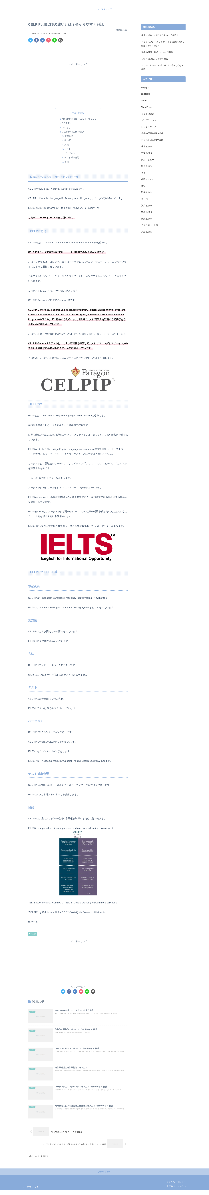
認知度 (68, 140)
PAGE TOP (104, 1176)
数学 (143, 186)
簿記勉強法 (146, 218)
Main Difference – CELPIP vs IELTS (79, 119)
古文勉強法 (146, 153)
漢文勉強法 (146, 205)
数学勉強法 (146, 192)
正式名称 (69, 136)
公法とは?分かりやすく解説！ (155, 59)
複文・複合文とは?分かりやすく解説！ (160, 35)
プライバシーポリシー (176, 1187)
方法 (67, 145)
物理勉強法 (146, 212)
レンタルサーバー (149, 127)
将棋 (143, 172)
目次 (74, 113)
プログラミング (148, 120)
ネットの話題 (147, 114)
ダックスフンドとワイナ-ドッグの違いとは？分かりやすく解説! (163, 44)
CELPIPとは (68, 123)
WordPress (146, 107)
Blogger (145, 87)
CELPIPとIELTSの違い (73, 132)
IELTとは (66, 127)
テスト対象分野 (72, 158)
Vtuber (144, 100)
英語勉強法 (146, 231)
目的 (67, 162)
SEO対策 (145, 94)
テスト (68, 149)
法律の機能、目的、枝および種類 (157, 52)
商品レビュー (147, 159)
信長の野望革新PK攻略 (152, 140)
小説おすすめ (147, 179)
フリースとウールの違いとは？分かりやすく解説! (162, 67)
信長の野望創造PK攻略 (152, 133)
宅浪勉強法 (146, 166)
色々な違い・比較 (149, 225)
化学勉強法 (146, 146)
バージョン (70, 153)
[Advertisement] (78, 52)
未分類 (32, 934)
